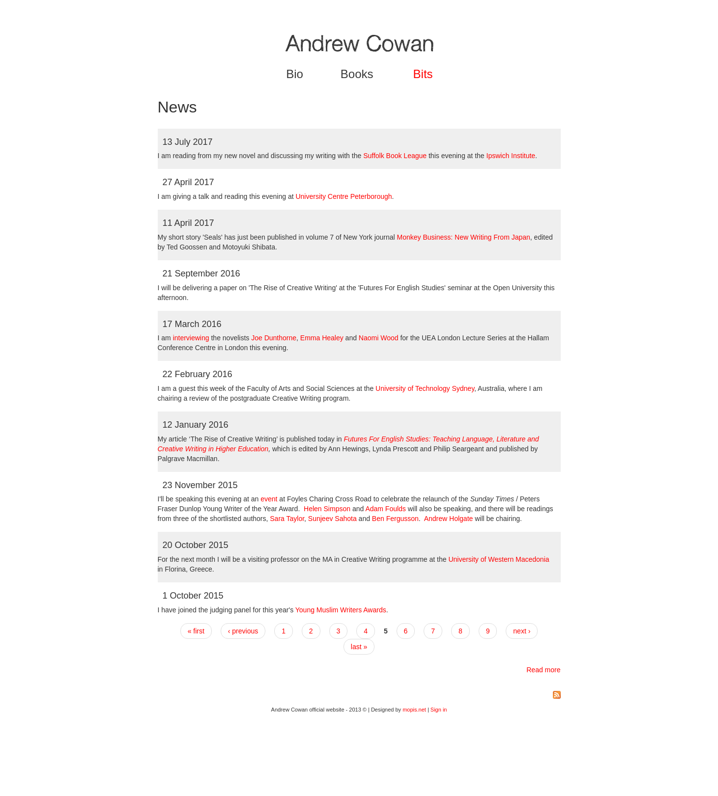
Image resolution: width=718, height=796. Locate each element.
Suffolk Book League (395, 156)
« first (196, 631)
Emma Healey (322, 338)
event (268, 499)
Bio (294, 74)
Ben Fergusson (395, 518)
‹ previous (243, 631)
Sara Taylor (287, 518)
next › (521, 631)
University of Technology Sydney (424, 388)
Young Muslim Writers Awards (340, 610)
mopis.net (414, 710)
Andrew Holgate (448, 518)
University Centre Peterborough (343, 196)
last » (359, 647)
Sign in (439, 710)
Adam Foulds (386, 509)
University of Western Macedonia (498, 559)
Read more (543, 670)
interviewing (191, 338)
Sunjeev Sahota (332, 518)
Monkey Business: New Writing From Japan (463, 237)
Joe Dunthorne (273, 338)
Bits (423, 74)
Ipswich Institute (511, 156)
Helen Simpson (327, 509)
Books (357, 74)
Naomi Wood (379, 338)
